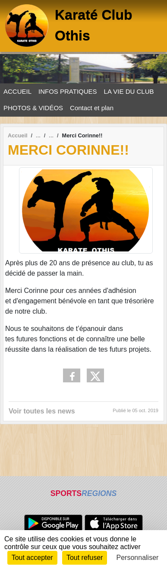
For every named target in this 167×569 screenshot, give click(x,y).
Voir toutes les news (42, 411)
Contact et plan (91, 107)
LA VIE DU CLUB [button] (129, 91)
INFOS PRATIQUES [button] (67, 91)
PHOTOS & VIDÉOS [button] (33, 107)
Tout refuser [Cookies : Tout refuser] (84, 557)
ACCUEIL (17, 91)
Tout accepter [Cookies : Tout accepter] (32, 557)
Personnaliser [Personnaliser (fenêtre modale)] (138, 557)
